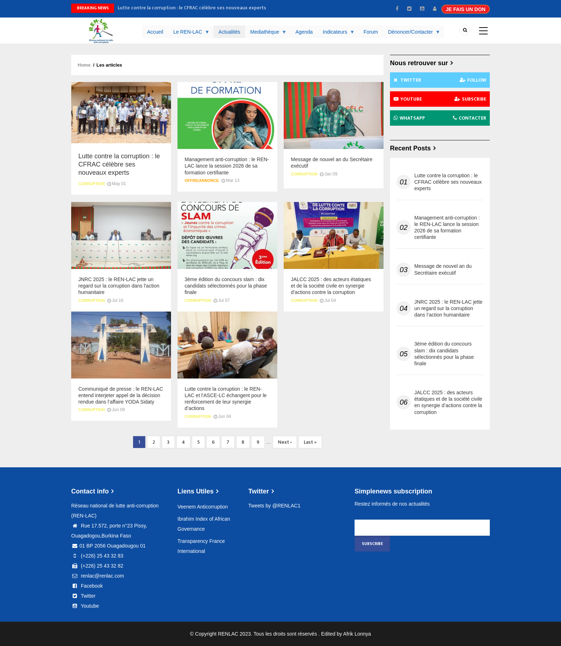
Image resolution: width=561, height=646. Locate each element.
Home (84, 65)
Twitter (83, 596)
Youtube (85, 606)
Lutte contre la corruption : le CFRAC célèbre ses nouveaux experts (192, 8)
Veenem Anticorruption (202, 507)
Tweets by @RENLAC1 (274, 505)
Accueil (155, 32)
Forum (371, 32)
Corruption (91, 184)
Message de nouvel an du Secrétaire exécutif (443, 269)
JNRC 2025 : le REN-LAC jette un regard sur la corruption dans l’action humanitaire (448, 308)
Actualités (229, 32)
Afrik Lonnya (357, 634)
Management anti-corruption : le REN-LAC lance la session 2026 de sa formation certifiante (447, 227)
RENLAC (228, 634)
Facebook (87, 586)
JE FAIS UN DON (466, 9)
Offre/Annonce (202, 180)
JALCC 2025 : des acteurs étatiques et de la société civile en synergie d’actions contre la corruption (448, 402)
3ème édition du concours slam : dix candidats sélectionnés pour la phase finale (444, 353)
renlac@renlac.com (97, 576)
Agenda (304, 32)
